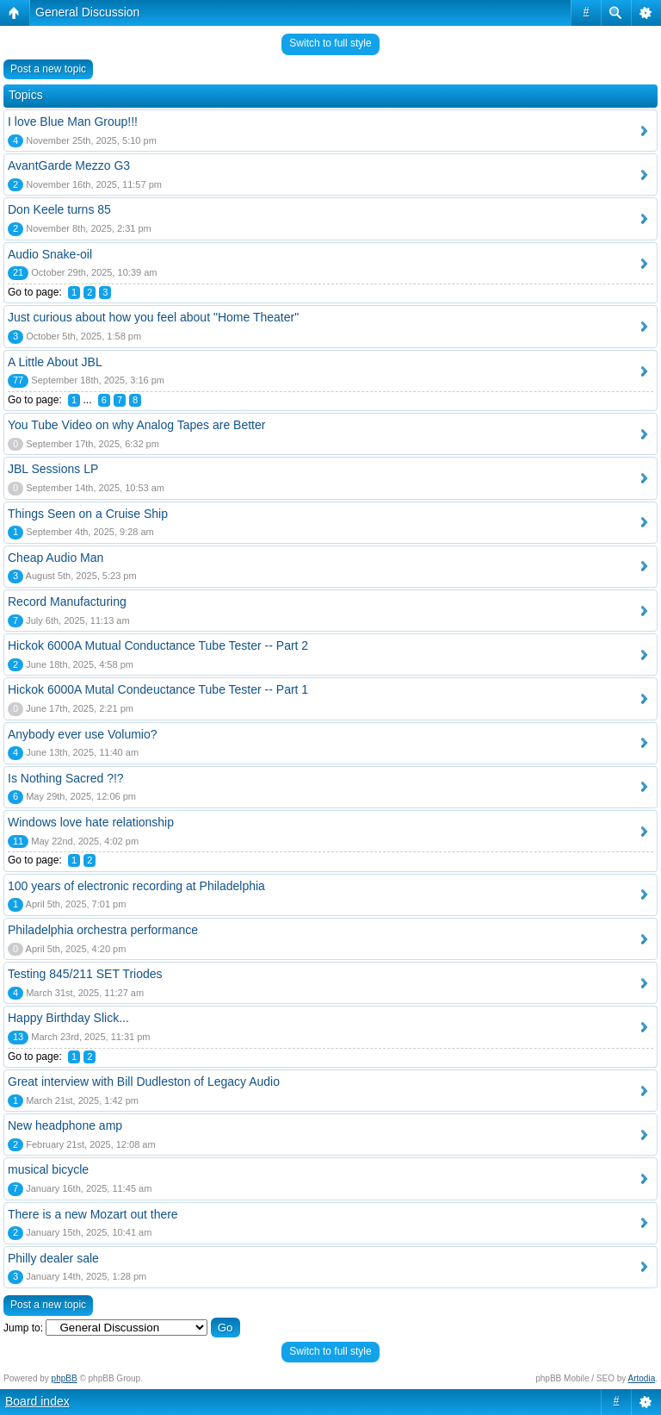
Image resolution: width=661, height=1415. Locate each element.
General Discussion (87, 12)
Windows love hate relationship (91, 822)
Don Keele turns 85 (59, 209)
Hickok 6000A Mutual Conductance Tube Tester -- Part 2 (158, 645)
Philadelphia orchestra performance (103, 930)
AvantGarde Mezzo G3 (69, 165)
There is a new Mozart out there (93, 1214)
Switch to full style (330, 43)
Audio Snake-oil (50, 254)
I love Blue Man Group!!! (73, 121)
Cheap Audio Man (55, 557)
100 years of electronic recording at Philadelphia (136, 886)
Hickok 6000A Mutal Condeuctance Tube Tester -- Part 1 (158, 689)
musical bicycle (48, 1169)
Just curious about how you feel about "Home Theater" (153, 317)
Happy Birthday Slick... (68, 1018)
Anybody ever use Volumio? (83, 734)
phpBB (64, 1378)
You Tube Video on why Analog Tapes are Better (136, 425)
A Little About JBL (55, 362)
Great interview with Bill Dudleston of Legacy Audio (144, 1081)
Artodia (642, 1378)
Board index (37, 1401)
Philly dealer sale (53, 1258)
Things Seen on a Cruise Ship (88, 513)
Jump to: (23, 1328)
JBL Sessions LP (53, 469)
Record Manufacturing (67, 601)
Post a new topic (48, 69)
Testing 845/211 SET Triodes (85, 974)
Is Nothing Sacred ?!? (66, 778)
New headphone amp (65, 1125)
